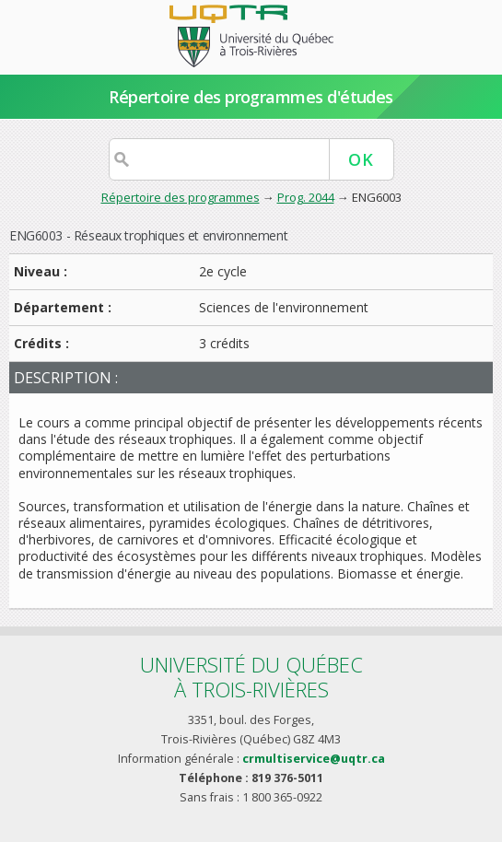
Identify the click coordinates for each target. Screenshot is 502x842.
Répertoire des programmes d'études (251, 97)
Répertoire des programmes (180, 197)
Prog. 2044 (305, 197)
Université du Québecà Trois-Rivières (251, 676)
